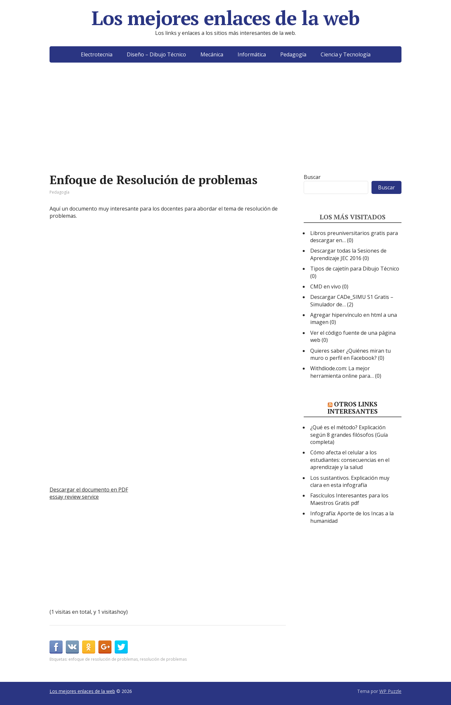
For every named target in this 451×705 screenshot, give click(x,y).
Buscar (312, 177)
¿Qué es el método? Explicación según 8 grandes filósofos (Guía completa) (349, 435)
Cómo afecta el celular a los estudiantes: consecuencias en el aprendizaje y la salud (349, 460)
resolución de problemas (163, 659)
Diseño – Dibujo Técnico (156, 54)
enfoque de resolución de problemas (103, 659)
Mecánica (211, 54)
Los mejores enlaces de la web (225, 18)
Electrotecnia (96, 54)
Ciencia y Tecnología (346, 54)
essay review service (74, 496)
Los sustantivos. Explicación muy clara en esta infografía (349, 481)
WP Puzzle (390, 691)
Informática (252, 54)
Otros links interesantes (352, 408)
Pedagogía (293, 54)
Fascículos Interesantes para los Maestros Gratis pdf (349, 499)
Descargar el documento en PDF (89, 489)
